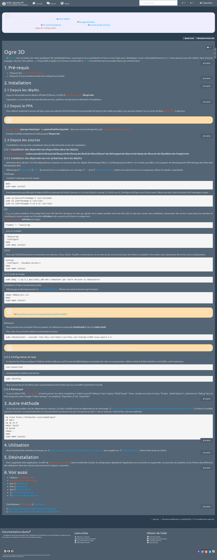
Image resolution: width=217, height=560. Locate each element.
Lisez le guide (152, 542)
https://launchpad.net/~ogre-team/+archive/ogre (31, 508)
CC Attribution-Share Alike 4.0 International (13, 556)
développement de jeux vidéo (205, 38)
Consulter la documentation (157, 539)
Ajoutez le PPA (13, 129)
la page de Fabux (87, 22)
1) (40, 128)
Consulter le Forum (154, 540)
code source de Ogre (48, 289)
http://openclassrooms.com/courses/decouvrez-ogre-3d (76, 450)
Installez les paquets (15, 153)
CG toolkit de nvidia (105, 169)
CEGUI (37, 169)
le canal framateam (52, 24)
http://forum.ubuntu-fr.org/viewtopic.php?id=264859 (41, 314)
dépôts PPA (169, 111)
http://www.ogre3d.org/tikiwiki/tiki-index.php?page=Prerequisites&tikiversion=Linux (152, 408)
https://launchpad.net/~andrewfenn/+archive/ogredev (34, 511)
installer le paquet (73, 95)
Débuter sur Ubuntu (82, 537)
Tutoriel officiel (23, 489)
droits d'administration (33, 73)
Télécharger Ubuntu (82, 542)
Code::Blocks (32, 393)
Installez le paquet (12, 219)
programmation (188, 38)
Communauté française (23, 492)
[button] (183, 3)
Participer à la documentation (85, 539)
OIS (86, 169)
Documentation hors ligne (84, 540)
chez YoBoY (64, 19)
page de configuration (45, 28)
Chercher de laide (154, 537)
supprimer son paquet (59, 462)
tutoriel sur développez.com (25, 495)
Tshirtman (26, 504)
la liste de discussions (100, 24)
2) (69, 128)
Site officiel (21, 486)
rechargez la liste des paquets (117, 129)
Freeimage (25, 169)
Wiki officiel (22, 483)
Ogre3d (12, 57)
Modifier (207, 63)
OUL (86, 60)
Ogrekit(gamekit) (26, 477)
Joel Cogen (39, 504)
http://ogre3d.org (130, 450)
